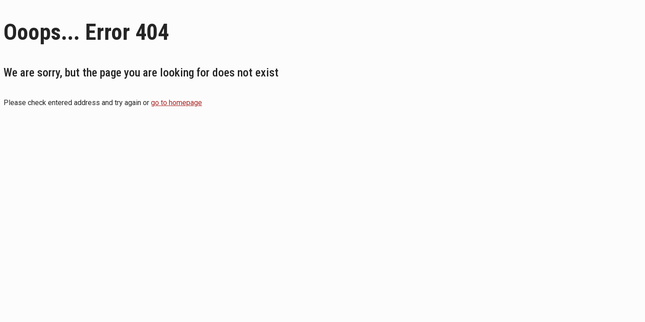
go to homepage (176, 102)
